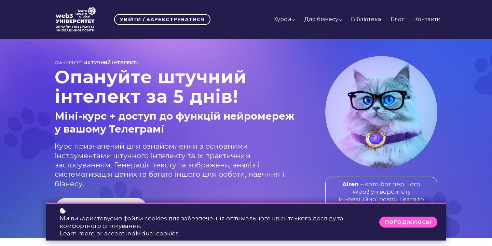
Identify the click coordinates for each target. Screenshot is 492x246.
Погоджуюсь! (408, 222)
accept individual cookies (141, 233)
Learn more (77, 233)
